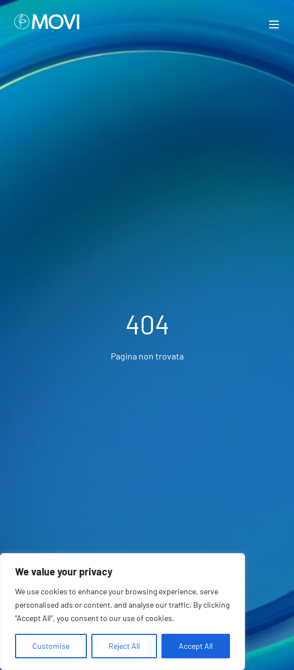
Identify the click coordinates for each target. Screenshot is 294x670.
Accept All (196, 646)
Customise (51, 646)
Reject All (124, 646)
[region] (122, 611)
